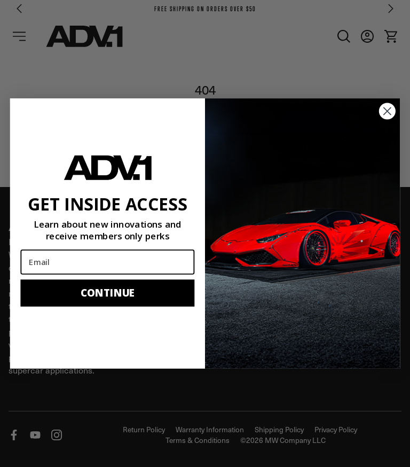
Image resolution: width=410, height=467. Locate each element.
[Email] (107, 262)
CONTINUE (108, 292)
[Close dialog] (387, 111)
